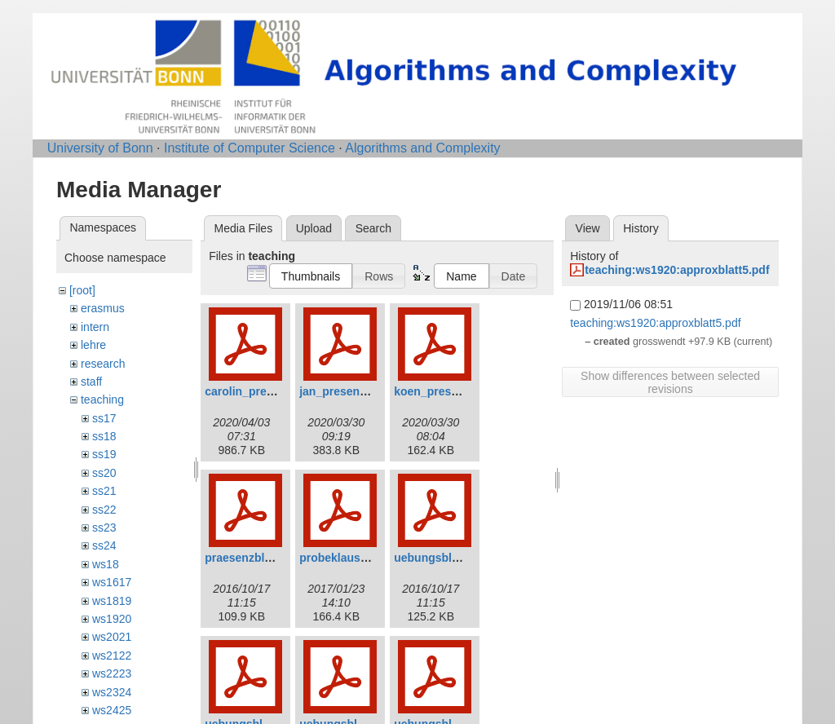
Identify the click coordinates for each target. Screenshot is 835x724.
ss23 (104, 527)
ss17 (104, 418)
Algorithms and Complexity (422, 148)
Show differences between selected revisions (670, 382)
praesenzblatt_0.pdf (258, 557)
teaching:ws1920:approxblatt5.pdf (677, 269)
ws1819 (111, 600)
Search (373, 228)
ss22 (104, 509)
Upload (314, 228)
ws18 (105, 564)
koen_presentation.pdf (455, 391)
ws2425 (111, 710)
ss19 (104, 454)
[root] (82, 290)
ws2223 (111, 673)
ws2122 (111, 655)
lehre (93, 344)
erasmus (103, 308)
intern (95, 326)
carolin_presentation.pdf (271, 391)
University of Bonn (100, 148)
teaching (102, 399)
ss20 (104, 472)
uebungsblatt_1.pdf (446, 557)
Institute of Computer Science (249, 148)
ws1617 (111, 582)
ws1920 (111, 618)
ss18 (104, 436)
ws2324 (111, 692)
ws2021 (111, 636)
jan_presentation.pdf (355, 391)
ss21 (104, 490)
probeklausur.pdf (345, 557)
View (588, 228)
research (103, 363)
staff (91, 381)
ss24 (104, 545)
